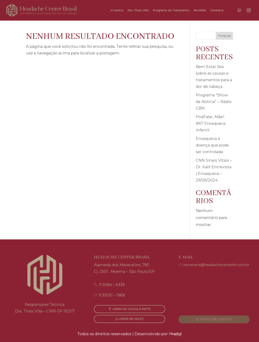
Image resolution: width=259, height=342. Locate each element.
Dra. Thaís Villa (138, 10)
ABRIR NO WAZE (131, 319)
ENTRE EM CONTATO (216, 319)
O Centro (116, 10)
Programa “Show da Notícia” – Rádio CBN (213, 102)
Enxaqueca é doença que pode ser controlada (212, 145)
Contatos (217, 10)
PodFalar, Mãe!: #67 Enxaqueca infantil (210, 123)
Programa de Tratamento (171, 10)
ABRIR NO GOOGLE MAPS (131, 309)
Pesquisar (224, 36)
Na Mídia (200, 10)
